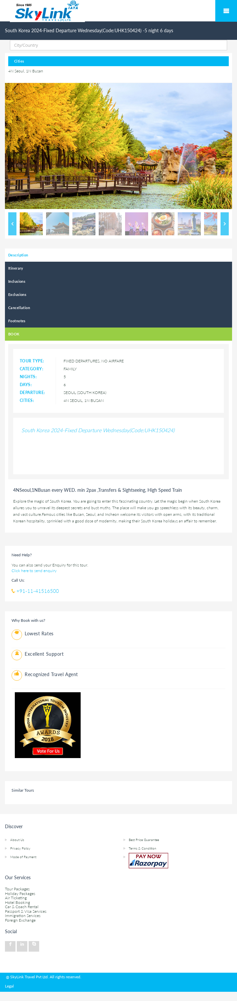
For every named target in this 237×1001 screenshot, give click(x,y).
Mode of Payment (23, 857)
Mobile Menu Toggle (226, 11)
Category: (31, 368)
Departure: (32, 392)
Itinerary (15, 268)
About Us (17, 840)
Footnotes (17, 321)
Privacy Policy (20, 848)
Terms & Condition (142, 848)
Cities (19, 61)
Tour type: (32, 360)
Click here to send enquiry (34, 570)
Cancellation (19, 307)
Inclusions (16, 281)
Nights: (28, 376)
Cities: (27, 400)
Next (225, 223)
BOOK (14, 334)
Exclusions (17, 294)
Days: (26, 384)
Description (18, 255)
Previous (12, 223)
